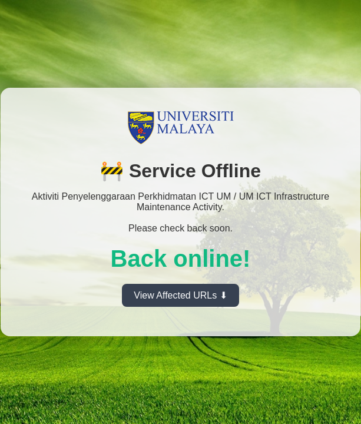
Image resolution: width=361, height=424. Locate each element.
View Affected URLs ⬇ (180, 295)
